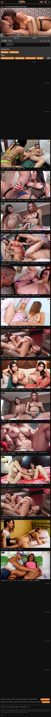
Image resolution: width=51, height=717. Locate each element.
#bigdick (34, 327)
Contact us (3, 707)
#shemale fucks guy (5, 264)
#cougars (19, 168)
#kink (15, 580)
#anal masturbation (43, 452)
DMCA (17, 707)
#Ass (28, 699)
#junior (35, 389)
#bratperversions (4, 549)
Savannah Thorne (24, 701)
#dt (24, 327)
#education (3, 358)
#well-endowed (27, 200)
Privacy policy (23, 707)
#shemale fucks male (40, 200)
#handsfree (13, 454)
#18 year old (3, 699)
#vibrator (14, 168)
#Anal (13, 699)
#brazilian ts (3, 262)
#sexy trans (3, 486)
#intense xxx (15, 358)
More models (46, 702)
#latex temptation (29, 485)
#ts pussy (40, 389)
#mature (3, 168)
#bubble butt (36, 580)
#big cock (9, 295)
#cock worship (4, 485)
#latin (40, 58)
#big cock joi (4, 452)
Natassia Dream (4, 701)
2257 (28, 707)
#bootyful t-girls (12, 485)
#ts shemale (38, 231)
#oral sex (9, 358)
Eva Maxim (11, 701)
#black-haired (14, 327)
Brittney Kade (32, 701)
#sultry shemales (20, 485)
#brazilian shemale (21, 262)
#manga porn (17, 389)
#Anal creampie (19, 699)
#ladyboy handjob (11, 452)
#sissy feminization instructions (31, 452)
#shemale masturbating (23, 231)
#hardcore (28, 327)
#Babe (35, 699)
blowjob (5, 52)
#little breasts (15, 517)
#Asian (25, 699)
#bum (11, 549)
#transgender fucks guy (6, 517)
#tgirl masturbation (5, 231)
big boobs (14, 52)
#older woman (4, 580)
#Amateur (9, 699)
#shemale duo (14, 231)
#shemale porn (7, 58)
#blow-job (20, 58)
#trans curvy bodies (38, 485)
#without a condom (35, 295)
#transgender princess (34, 262)
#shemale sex (21, 295)
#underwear (3, 421)
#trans (24, 168)
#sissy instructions (5, 454)
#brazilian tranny (43, 262)
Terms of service (10, 707)
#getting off (32, 231)
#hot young (30, 389)
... (48, 58)
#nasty (15, 549)
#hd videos (30, 58)
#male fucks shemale (11, 200)
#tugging (20, 327)
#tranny (9, 421)
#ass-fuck (28, 295)
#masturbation (24, 580)
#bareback (3, 200)
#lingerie (31, 580)
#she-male (3, 295)
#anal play (8, 168)
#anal (48, 200)
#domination (20, 200)
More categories (45, 699)
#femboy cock (20, 452)
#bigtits (3, 327)
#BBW (31, 699)
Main (2, 6)
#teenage (8, 327)
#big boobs (20, 549)
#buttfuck (11, 389)
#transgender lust (11, 486)
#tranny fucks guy (11, 262)
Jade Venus (17, 701)
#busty (33, 200)
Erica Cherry (38, 701)
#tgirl (27, 262)
